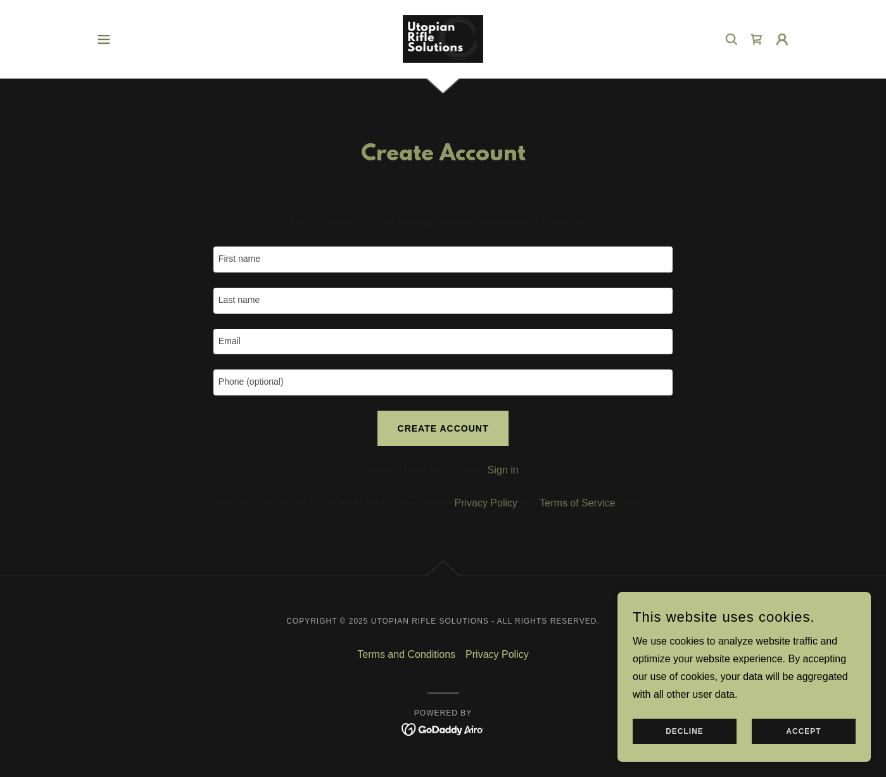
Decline (685, 731)
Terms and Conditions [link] (406, 654)
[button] (104, 39)
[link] (443, 38)
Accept (803, 731)
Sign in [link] (503, 470)
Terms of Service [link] (577, 503)
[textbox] (443, 260)
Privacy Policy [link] (485, 503)
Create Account (443, 428)
